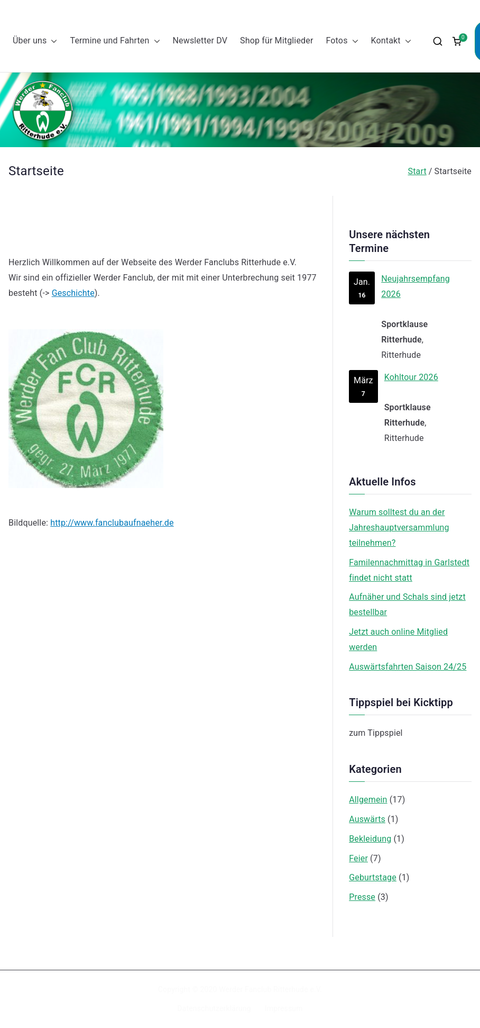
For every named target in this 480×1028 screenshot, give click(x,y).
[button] (52, 41)
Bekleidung (370, 839)
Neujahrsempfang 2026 (415, 286)
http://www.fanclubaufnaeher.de (111, 523)
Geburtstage (372, 877)
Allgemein (368, 800)
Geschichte (73, 293)
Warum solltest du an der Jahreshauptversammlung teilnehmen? (399, 527)
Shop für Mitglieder (276, 40)
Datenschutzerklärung (214, 1008)
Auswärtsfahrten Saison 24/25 (407, 667)
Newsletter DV (200, 40)
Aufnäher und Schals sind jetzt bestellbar (407, 604)
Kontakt (391, 41)
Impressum (284, 1008)
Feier (358, 858)
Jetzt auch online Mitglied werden (398, 639)
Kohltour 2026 (411, 377)
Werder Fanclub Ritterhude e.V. (270, 989)
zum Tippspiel (375, 733)
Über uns (35, 41)
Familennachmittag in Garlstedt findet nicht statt (409, 570)
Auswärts (367, 819)
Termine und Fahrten (115, 41)
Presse (362, 897)
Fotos (342, 41)
